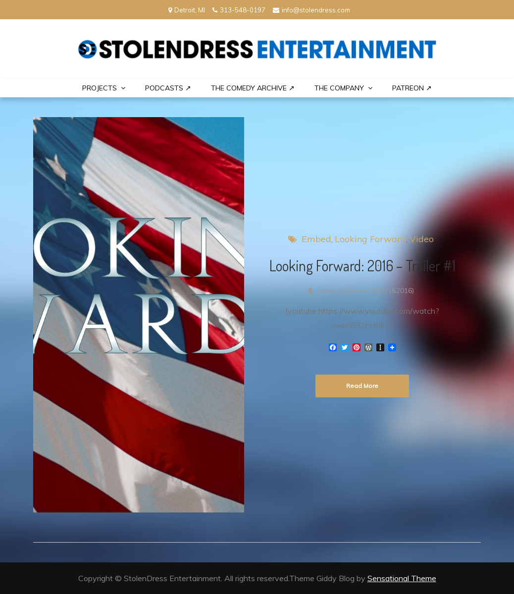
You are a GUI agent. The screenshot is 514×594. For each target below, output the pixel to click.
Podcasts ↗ (168, 88)
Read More (362, 385)
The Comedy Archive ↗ (253, 88)
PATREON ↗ (412, 88)
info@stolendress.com (311, 10)
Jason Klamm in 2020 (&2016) (366, 290)
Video (422, 239)
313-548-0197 (238, 10)
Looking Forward (370, 239)
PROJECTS (99, 88)
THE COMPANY (339, 88)
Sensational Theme (401, 578)
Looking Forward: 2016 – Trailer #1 (362, 265)
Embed (316, 239)
